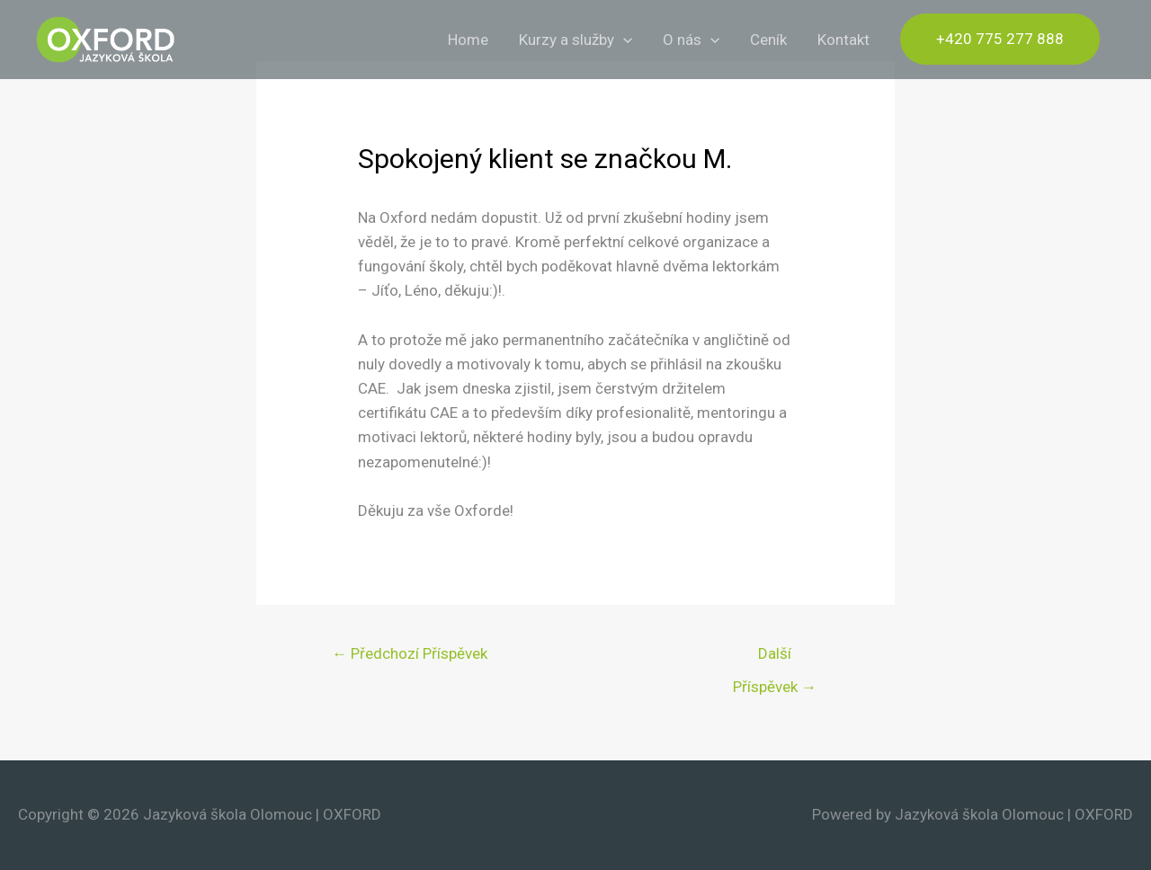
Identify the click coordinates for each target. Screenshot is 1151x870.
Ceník (768, 40)
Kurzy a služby (575, 39)
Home (468, 40)
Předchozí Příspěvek (409, 653)
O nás (691, 39)
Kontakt (843, 40)
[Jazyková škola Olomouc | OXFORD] (105, 38)
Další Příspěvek (774, 658)
